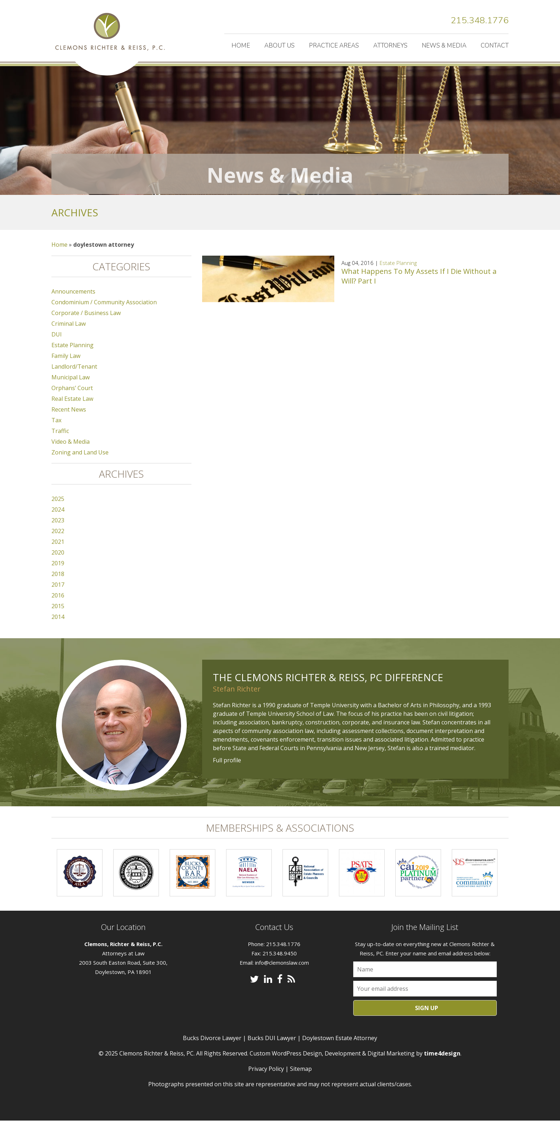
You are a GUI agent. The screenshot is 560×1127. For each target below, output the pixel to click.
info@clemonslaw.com (282, 969)
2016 (57, 602)
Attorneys (390, 45)
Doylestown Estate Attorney (339, 1044)
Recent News (68, 416)
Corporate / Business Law (86, 319)
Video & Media (70, 448)
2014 (57, 623)
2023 (57, 527)
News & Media (444, 45)
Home (240, 45)
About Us (279, 45)
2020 (57, 559)
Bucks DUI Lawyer (272, 1044)
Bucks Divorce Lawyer (212, 1044)
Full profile (227, 767)
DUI (56, 341)
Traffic (60, 437)
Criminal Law (68, 330)
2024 (57, 516)
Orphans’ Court (72, 394)
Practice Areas (334, 45)
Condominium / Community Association (104, 308)
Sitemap (301, 1075)
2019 (57, 570)
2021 (57, 548)
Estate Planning (398, 269)
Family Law (65, 362)
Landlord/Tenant (74, 373)
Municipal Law (70, 384)
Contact (495, 45)
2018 (57, 580)
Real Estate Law (72, 405)
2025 (57, 505)
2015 (57, 612)
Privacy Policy (266, 1075)
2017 (57, 591)
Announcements (73, 298)
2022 (57, 537)
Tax (56, 426)
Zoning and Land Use (80, 459)
